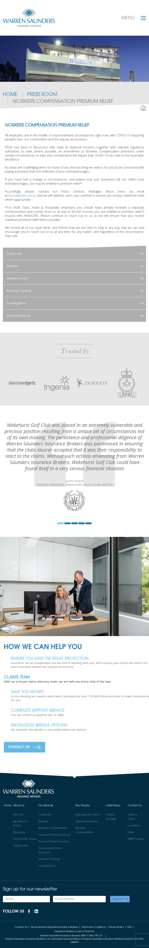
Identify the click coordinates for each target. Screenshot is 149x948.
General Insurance (86, 821)
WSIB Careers (135, 839)
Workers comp (17, 278)
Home (10, 94)
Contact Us (19, 747)
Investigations (16, 303)
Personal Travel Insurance (53, 841)
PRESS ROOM (42, 94)
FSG (129, 927)
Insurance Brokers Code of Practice (74, 931)
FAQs (131, 832)
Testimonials (20, 846)
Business (12, 266)
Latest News (113, 805)
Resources (19, 832)
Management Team (87, 815)
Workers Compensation (52, 828)
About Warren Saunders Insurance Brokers (54, 927)
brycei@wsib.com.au (22, 195)
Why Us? (18, 815)
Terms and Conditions (93, 927)
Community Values (24, 839)
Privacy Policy (116, 927)
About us (18, 805)
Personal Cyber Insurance (54, 835)
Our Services (45, 805)
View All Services (18, 315)
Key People (82, 805)
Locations (133, 825)
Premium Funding (19, 290)
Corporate (14, 253)
